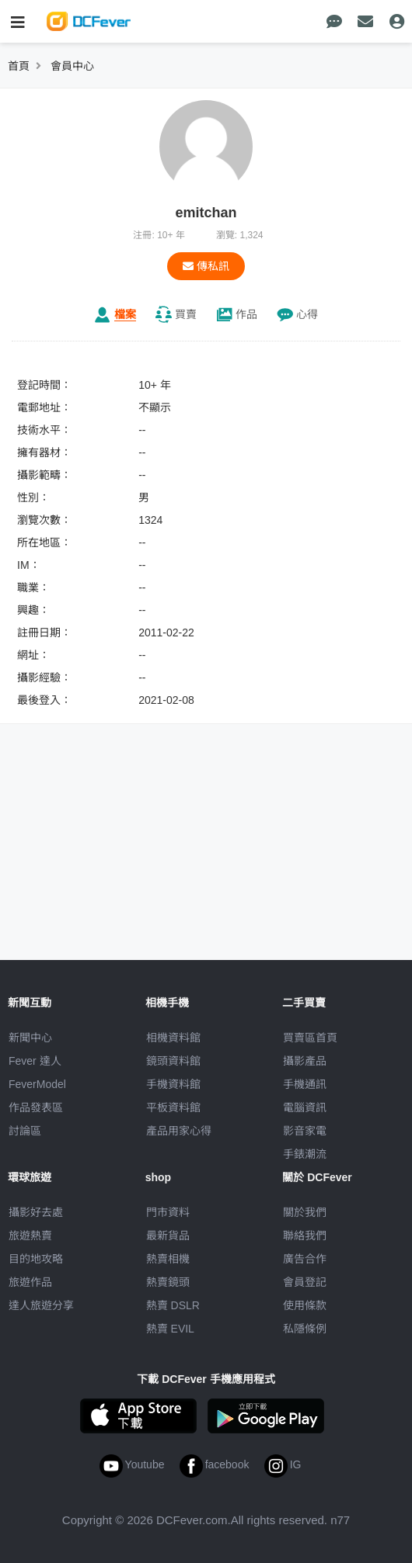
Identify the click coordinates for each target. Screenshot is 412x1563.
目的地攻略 (36, 1259)
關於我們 (304, 1212)
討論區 (25, 1131)
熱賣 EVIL (170, 1328)
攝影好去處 (36, 1212)
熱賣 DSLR (173, 1305)
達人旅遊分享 (41, 1305)
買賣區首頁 (310, 1037)
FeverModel (37, 1084)
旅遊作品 (30, 1282)
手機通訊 (304, 1084)
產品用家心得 (178, 1131)
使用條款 (304, 1305)
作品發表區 (36, 1107)
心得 (307, 314)
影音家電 (304, 1131)
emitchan (205, 212)
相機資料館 (173, 1037)
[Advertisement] (206, 844)
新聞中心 (30, 1037)
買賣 (186, 314)
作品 (246, 314)
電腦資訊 (304, 1107)
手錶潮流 (304, 1154)
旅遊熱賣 (30, 1235)
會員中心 (72, 66)
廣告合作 (304, 1259)
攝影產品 (304, 1061)
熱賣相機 (168, 1259)
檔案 (125, 314)
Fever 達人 (35, 1061)
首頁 (19, 66)
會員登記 (304, 1282)
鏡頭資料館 (173, 1061)
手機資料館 (173, 1084)
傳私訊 (206, 266)
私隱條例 (304, 1328)
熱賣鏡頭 (168, 1282)
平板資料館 (173, 1107)
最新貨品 (168, 1235)
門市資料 (168, 1212)
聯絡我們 (304, 1235)
